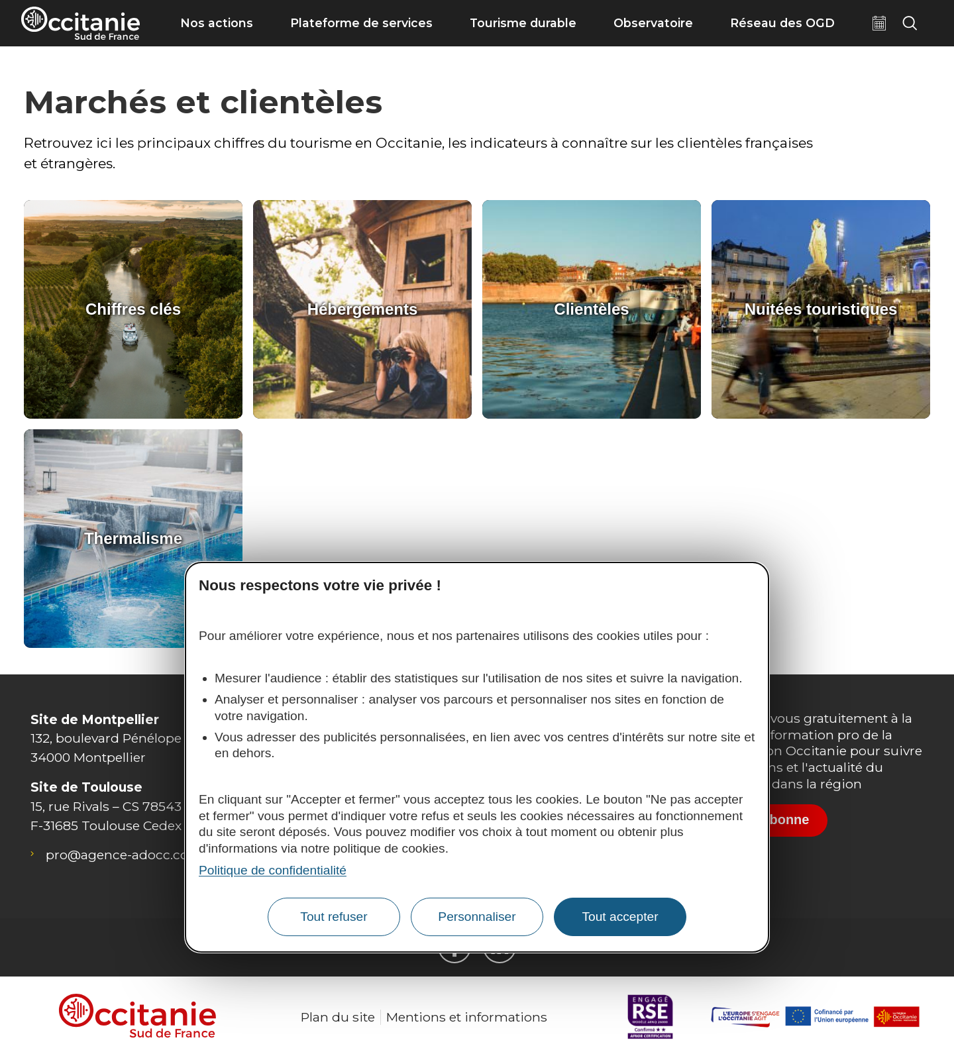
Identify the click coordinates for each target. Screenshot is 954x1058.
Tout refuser (333, 917)
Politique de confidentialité (272, 870)
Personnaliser (476, 917)
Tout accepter (620, 917)
